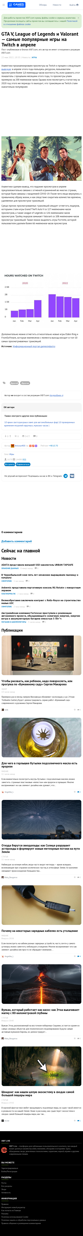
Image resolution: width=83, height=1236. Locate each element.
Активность (6, 1192)
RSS (24, 459)
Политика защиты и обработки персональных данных (23, 1220)
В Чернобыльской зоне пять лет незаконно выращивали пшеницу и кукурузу (39, 576)
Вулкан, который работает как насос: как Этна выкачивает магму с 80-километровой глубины (40, 1011)
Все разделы (6, 1186)
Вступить (9, 464)
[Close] (78, 18)
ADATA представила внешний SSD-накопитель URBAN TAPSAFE (37, 564)
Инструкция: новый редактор (13, 1207)
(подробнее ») (56, 395)
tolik (6, 710)
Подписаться (23, 464)
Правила (4, 1204)
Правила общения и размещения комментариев (21, 1223)
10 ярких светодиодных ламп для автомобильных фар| (31, 422)
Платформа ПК (8, 594)
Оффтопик (6, 581)
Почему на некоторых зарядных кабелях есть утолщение (40, 931)
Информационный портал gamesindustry (34, 346)
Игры (34, 57)
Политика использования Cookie (14, 1217)
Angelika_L (9, 792)
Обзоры (43, 4)
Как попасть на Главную (11, 1210)
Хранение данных (10, 568)
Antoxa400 (20, 445)
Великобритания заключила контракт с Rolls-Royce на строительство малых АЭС (41, 602)
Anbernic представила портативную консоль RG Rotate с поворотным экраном (41, 589)
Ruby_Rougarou (11, 877)
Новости (57, 4)
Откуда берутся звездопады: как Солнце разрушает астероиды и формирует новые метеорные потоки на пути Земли (41, 849)
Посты (3, 1183)
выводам (6, 69)
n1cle (7, 1120)
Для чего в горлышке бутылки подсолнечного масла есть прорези (39, 764)
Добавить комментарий (16, 541)
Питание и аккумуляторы (13, 622)
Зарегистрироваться (9, 1168)
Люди (3, 1189)
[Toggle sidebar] (3, 5)
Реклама (4, 1214)
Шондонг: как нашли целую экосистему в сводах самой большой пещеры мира (38, 1093)
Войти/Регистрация (9, 1171)
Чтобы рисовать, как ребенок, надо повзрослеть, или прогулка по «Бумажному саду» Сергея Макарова (37, 682)
